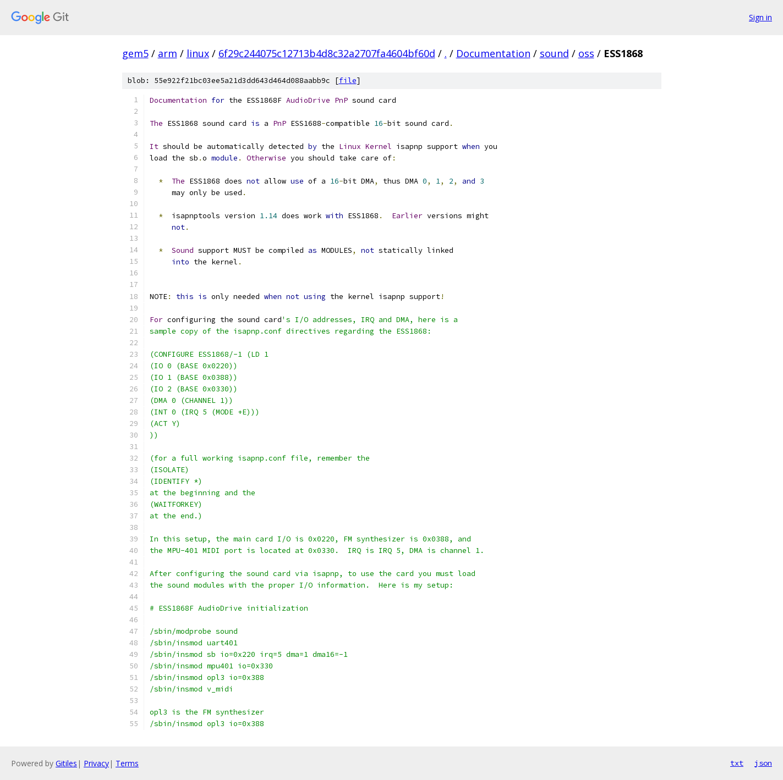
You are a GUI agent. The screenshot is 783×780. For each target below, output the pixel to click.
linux (198, 53)
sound (554, 53)
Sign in (760, 17)
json (763, 763)
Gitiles (66, 763)
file (348, 80)
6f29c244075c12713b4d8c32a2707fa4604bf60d (326, 53)
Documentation (493, 53)
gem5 (135, 53)
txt (736, 763)
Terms (127, 763)
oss (586, 53)
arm (167, 53)
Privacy (96, 763)
